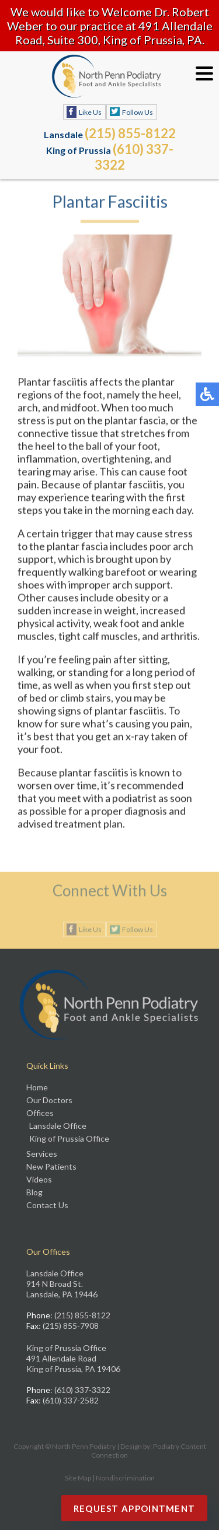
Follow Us (137, 112)
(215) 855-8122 (130, 133)
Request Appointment (135, 1508)
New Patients (51, 1166)
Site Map (78, 1477)
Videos (39, 1179)
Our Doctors (49, 1100)
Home (37, 1087)
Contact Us (47, 1205)
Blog (34, 1192)
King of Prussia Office (69, 1138)
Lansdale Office (57, 1126)
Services (41, 1154)
